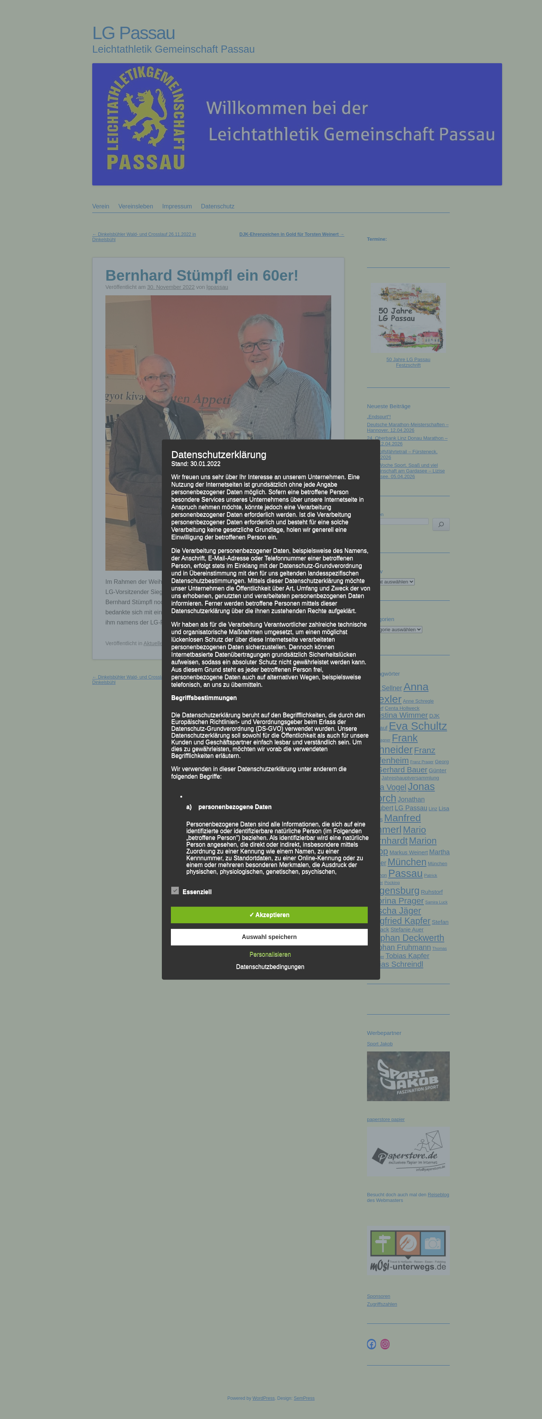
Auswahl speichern (269, 937)
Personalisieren (270, 954)
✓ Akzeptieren (269, 915)
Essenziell (191, 891)
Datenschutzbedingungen (270, 966)
